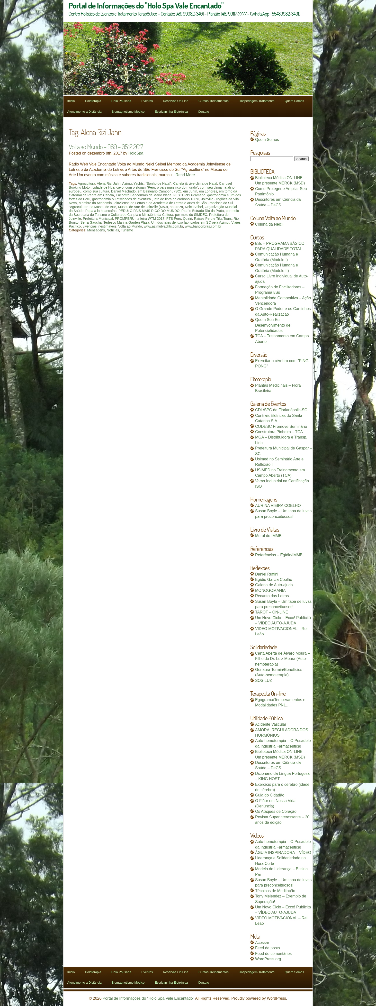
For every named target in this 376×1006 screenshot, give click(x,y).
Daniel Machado (123, 191)
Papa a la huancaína (100, 211)
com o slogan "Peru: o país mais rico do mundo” (161, 187)
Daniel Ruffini (266, 574)
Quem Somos (294, 101)
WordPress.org (268, 959)
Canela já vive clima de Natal (195, 183)
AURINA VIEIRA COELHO (278, 505)
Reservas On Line (175, 101)
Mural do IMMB (268, 536)
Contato (203, 111)
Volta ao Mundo (130, 226)
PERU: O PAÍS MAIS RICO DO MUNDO (148, 211)
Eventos (147, 101)
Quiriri (187, 218)
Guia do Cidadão (269, 795)
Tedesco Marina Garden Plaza (126, 222)
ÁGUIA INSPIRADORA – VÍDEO (283, 853)
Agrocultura (86, 183)
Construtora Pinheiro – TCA (279, 432)
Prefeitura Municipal (98, 218)
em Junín (190, 191)
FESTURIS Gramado (189, 195)
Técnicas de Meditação (275, 891)
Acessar (262, 943)
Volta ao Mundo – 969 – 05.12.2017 (106, 146)
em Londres (208, 191)
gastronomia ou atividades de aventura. (122, 199)
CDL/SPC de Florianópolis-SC (281, 410)
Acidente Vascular (270, 724)
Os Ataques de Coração (275, 811)
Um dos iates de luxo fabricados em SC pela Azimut (190, 222)
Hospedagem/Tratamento (257, 101)
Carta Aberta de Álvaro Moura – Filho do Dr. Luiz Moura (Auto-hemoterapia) (282, 658)
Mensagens (96, 230)
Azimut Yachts (133, 183)
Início (71, 101)
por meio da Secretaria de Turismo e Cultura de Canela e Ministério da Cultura (154, 213)
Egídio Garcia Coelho (273, 579)
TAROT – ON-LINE (271, 612)
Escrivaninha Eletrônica (171, 111)
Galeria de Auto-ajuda (274, 585)
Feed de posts (267, 948)
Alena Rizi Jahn (108, 183)
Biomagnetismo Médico (128, 111)
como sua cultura (96, 191)
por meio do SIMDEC (191, 215)
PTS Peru (173, 218)
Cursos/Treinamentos (213, 101)
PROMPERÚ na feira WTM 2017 (139, 218)
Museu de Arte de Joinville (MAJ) (143, 207)
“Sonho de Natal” (158, 183)
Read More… (187, 175)
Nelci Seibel (194, 207)
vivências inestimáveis (99, 226)
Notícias (113, 230)
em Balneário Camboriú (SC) (159, 191)
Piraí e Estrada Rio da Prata (202, 211)
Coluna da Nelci (269, 224)
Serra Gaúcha (91, 222)
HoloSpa (135, 153)
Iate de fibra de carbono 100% (176, 199)
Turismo (127, 230)
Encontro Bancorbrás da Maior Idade (143, 195)
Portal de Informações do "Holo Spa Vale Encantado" (148, 998)
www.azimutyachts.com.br (163, 226)
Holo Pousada (121, 101)
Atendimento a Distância (84, 111)
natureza (176, 207)
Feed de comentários (273, 953)
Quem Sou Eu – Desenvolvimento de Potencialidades (272, 325)
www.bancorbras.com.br (203, 226)
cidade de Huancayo (108, 187)
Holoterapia (93, 101)
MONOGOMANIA (270, 590)
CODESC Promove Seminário (281, 426)
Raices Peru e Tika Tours (213, 218)
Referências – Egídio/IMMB (279, 555)
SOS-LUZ (263, 680)
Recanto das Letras (272, 596)
